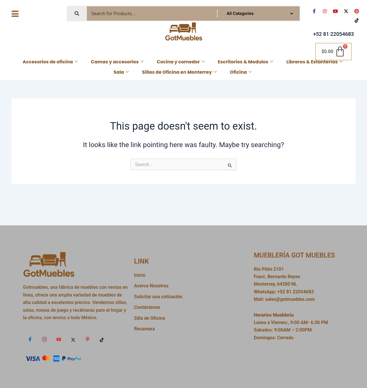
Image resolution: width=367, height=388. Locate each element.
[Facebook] (30, 339)
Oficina (241, 72)
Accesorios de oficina (50, 62)
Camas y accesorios (117, 62)
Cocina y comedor (181, 62)
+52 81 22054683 (333, 34)
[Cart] (333, 51)
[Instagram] (44, 339)
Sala (121, 72)
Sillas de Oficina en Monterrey (179, 72)
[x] (73, 339)
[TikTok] (102, 339)
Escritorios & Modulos (245, 62)
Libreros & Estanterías (314, 62)
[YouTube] (59, 339)
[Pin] (87, 339)
